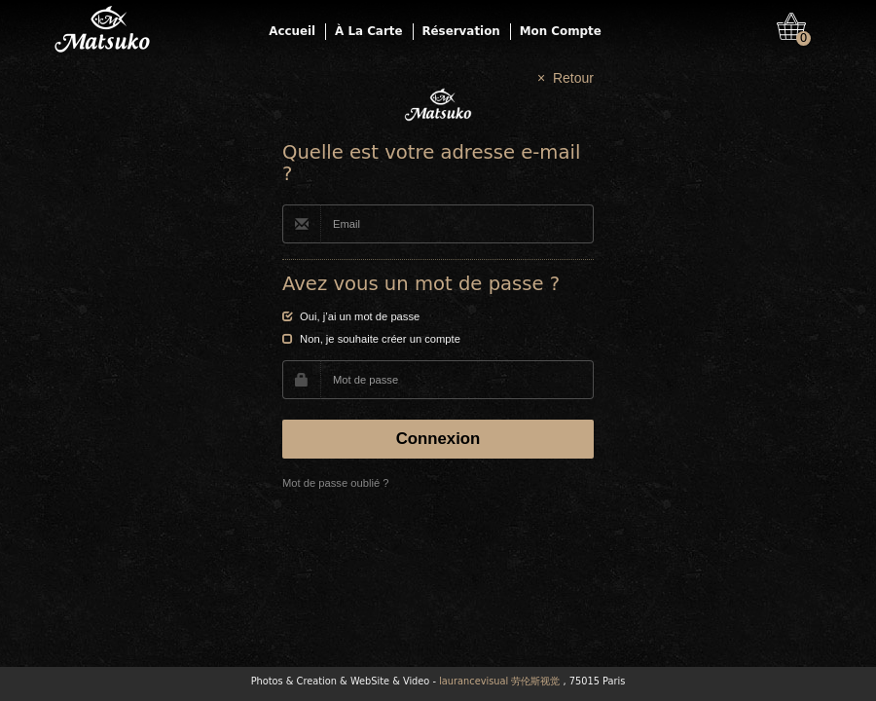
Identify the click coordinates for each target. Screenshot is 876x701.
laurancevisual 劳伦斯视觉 (499, 681)
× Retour (565, 78)
